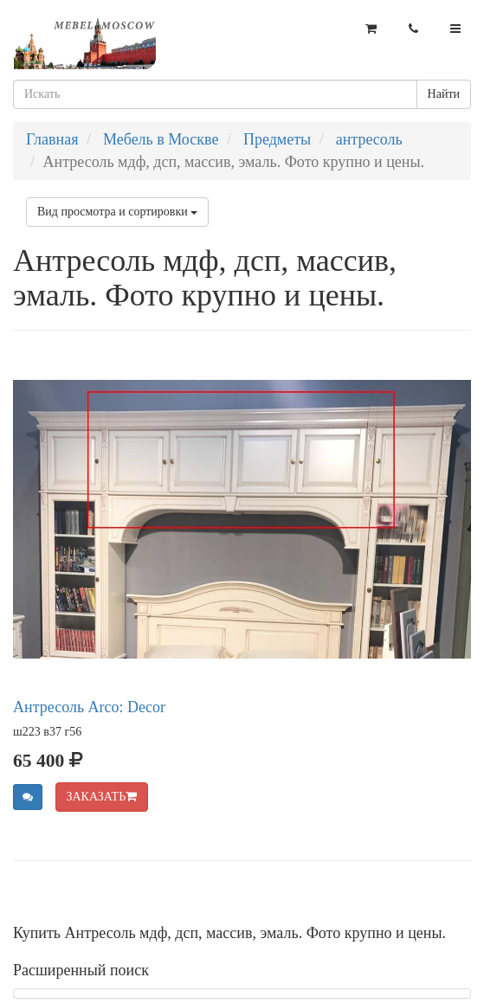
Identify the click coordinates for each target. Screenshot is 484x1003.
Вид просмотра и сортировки (117, 211)
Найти (444, 93)
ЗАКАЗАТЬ (102, 796)
